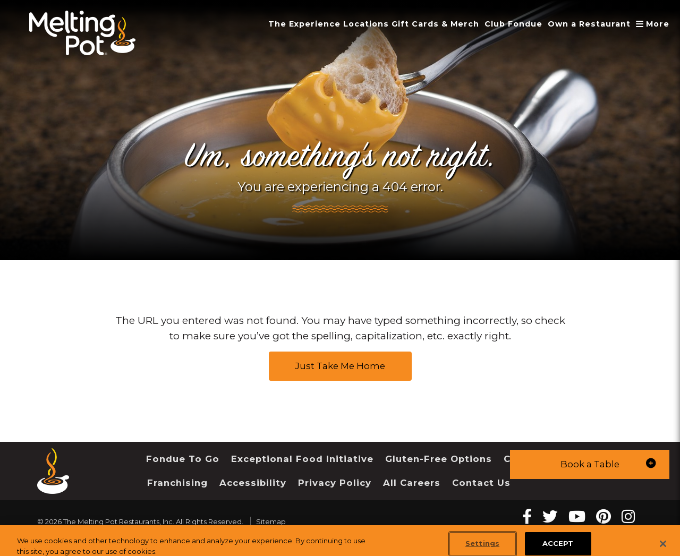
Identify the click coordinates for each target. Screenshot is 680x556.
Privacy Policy (334, 482)
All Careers (411, 482)
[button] (589, 464)
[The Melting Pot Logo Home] (82, 33)
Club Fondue (513, 24)
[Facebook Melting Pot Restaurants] (527, 516)
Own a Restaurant (589, 24)
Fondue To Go (182, 459)
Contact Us (481, 482)
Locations (366, 24)
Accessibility (252, 482)
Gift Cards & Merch (435, 24)
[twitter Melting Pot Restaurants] (550, 516)
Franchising (177, 482)
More (653, 24)
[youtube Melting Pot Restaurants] (576, 516)
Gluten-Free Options (438, 459)
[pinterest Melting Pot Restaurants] (603, 516)
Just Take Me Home (340, 366)
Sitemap (271, 521)
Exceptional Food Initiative (302, 459)
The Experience (304, 24)
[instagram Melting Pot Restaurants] (628, 516)
